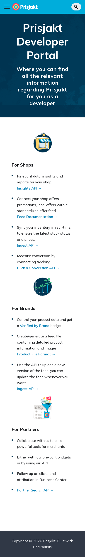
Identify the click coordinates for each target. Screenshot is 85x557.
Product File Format (34, 354)
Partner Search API (33, 490)
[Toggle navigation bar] (7, 6)
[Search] (76, 6)
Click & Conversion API (36, 268)
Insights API (27, 188)
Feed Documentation (35, 216)
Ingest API (25, 245)
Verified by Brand (34, 325)
